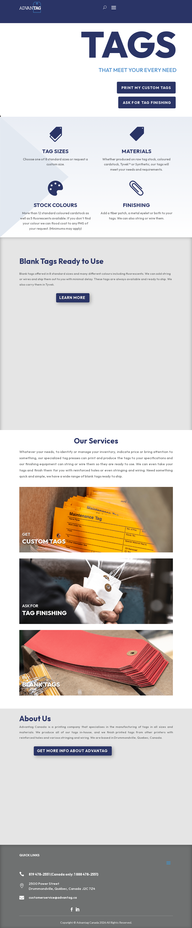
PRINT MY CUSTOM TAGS (146, 87)
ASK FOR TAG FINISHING (147, 102)
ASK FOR (30, 605)
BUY (26, 677)
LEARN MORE (72, 297)
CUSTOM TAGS (44, 541)
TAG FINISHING (44, 613)
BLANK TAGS (41, 684)
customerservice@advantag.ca (53, 897)
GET (26, 534)
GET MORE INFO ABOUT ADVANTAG (72, 750)
